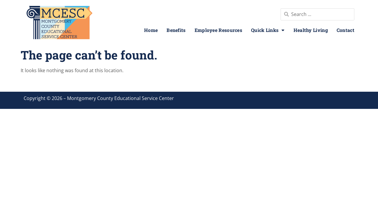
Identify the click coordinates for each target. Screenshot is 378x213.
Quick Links (268, 30)
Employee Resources (218, 30)
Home (151, 30)
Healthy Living (311, 30)
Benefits (176, 30)
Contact (345, 30)
